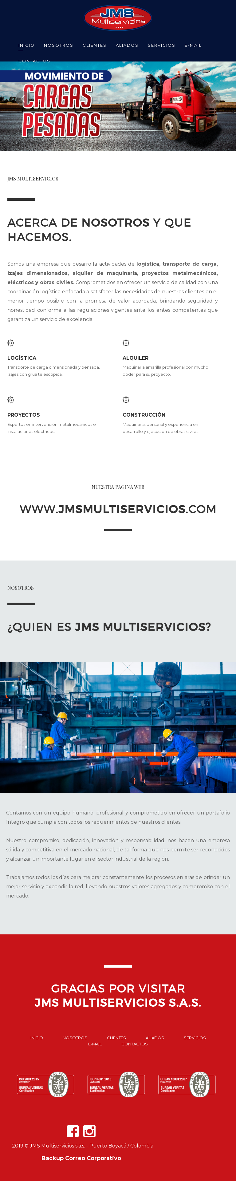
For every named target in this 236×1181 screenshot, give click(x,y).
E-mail (95, 1043)
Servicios (195, 1037)
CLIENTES (95, 45)
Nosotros (75, 1037)
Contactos (134, 1043)
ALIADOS (127, 45)
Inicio (36, 1037)
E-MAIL (193, 45)
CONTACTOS (34, 60)
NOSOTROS (58, 45)
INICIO (26, 45)
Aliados (155, 1037)
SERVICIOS (161, 45)
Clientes (116, 1037)
